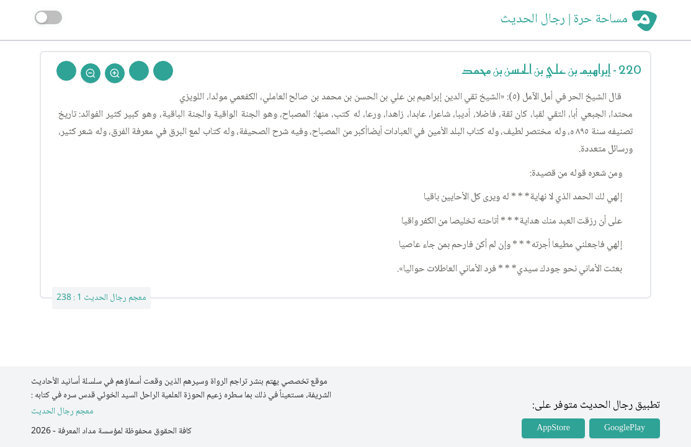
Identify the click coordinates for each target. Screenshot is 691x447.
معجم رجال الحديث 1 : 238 (101, 298)
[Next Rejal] (139, 71)
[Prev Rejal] (163, 71)
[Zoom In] (115, 73)
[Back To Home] (66, 71)
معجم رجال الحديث (62, 412)
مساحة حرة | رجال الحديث (564, 20)
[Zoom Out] (90, 73)
